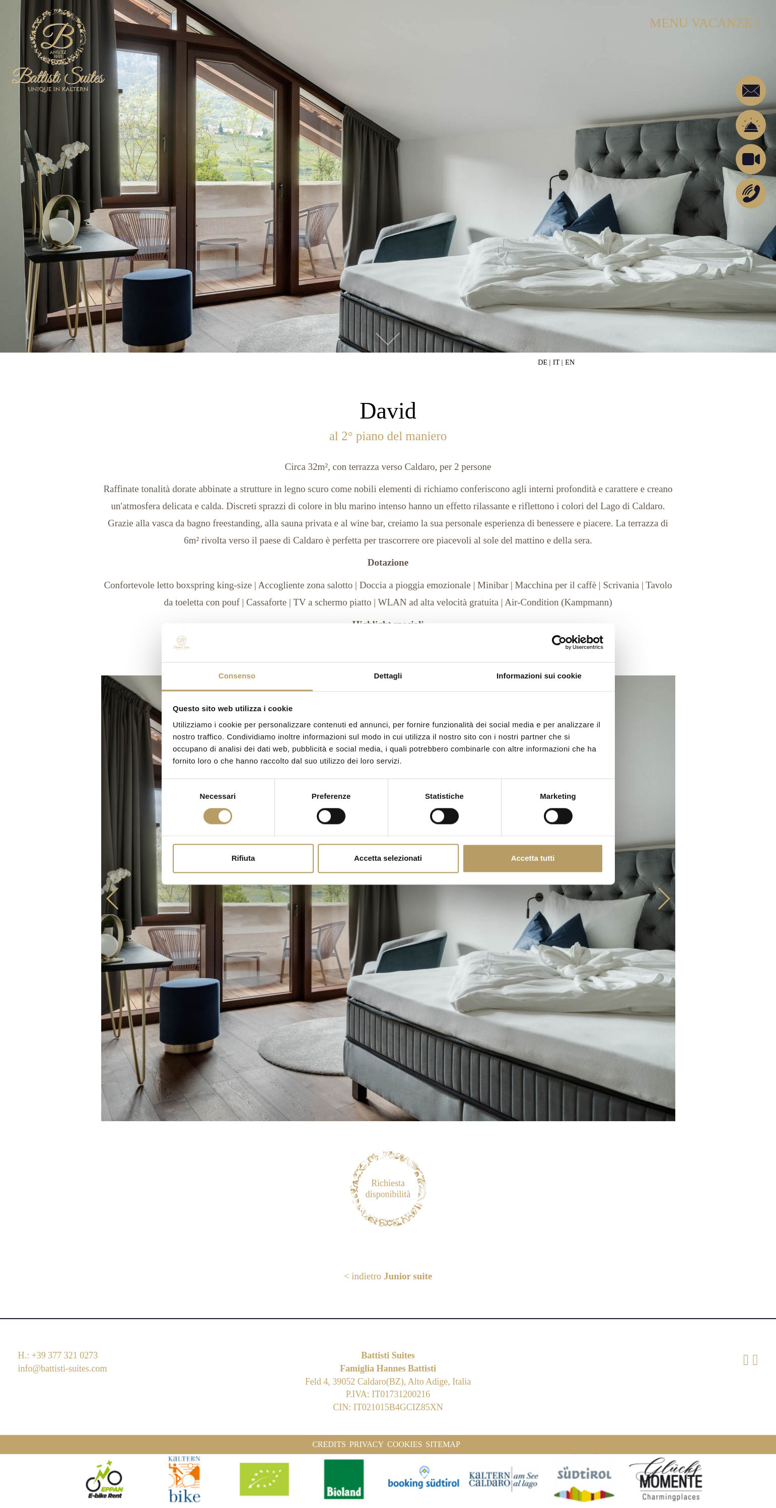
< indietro (388, 1276)
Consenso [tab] (237, 675)
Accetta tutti (533, 858)
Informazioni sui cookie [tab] (539, 675)
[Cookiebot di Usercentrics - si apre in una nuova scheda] (559, 642)
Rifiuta (243, 858)
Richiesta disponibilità (388, 1188)
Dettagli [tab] (388, 675)
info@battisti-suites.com (62, 1368)
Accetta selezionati (388, 858)
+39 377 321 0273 (65, 1355)
